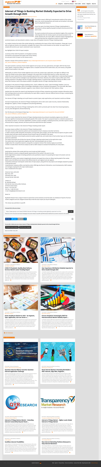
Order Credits (78, 3)
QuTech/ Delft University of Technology (13, 367)
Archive (83, 3)
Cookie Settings (94, 462)
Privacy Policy (61, 462)
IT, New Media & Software (15, 264)
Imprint (67, 1)
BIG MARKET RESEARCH (9, 266)
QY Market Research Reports (11, 418)
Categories (60, 3)
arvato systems (8, 439)
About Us (94, 3)
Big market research (17, 17)
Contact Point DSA (77, 462)
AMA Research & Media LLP (47, 367)
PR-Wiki (63, 1)
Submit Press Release (69, 3)
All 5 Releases (8, 333)
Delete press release (12, 227)
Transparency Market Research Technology (51, 418)
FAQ (53, 462)
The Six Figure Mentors (46, 439)
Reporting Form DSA (86, 462)
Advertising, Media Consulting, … (53, 366)
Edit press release (25, 227)
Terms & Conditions (69, 462)
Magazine (89, 3)
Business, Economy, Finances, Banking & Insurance (26, 16)
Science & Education (14, 366)
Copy (71, 211)
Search (92, 1)
